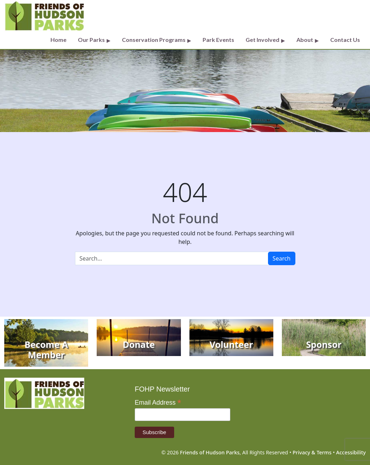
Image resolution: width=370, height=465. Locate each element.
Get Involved (262, 39)
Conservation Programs (154, 39)
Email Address (158, 402)
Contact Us (345, 39)
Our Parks (91, 39)
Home (58, 39)
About (304, 39)
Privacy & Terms (312, 452)
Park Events (218, 39)
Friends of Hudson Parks (210, 452)
